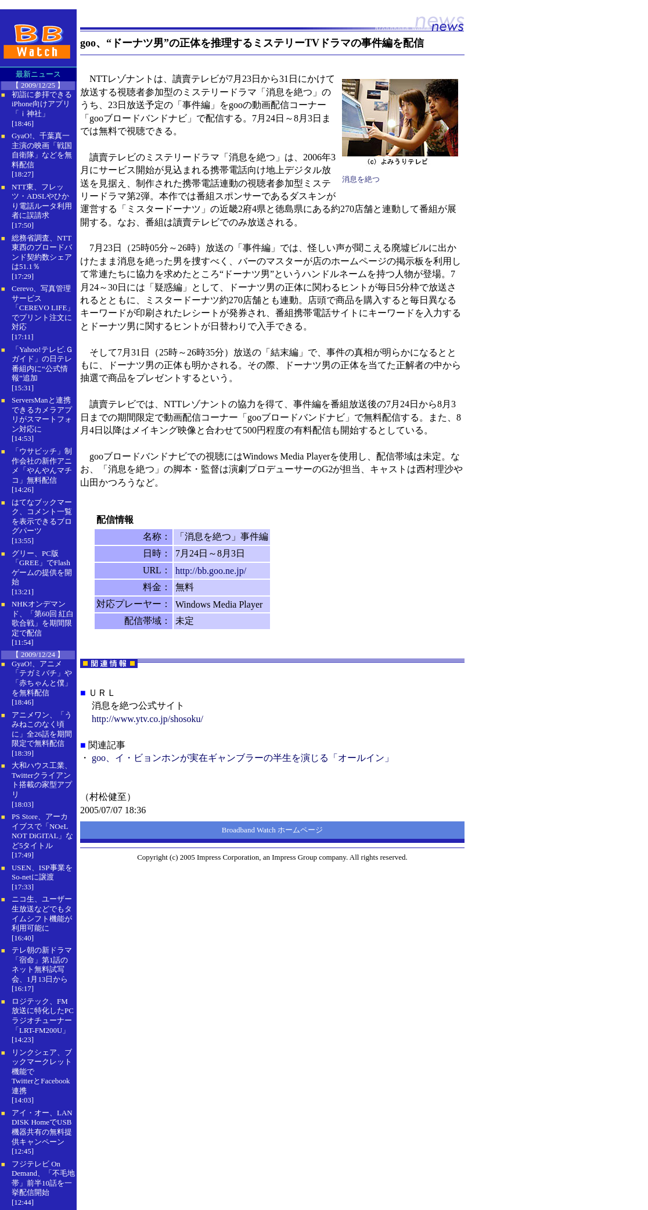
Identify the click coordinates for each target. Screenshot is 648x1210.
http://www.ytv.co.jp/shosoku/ (147, 719)
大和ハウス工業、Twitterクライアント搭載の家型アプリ (42, 780)
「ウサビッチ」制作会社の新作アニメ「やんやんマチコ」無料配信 (42, 465)
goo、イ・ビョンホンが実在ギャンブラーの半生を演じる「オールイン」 (243, 758)
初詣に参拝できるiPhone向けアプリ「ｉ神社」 (42, 104)
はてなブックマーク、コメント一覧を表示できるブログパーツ (42, 517)
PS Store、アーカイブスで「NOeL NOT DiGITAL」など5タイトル (42, 831)
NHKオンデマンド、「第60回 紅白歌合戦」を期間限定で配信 (43, 618)
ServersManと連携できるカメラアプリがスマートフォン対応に (42, 414)
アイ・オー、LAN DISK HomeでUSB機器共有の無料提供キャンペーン (42, 1127)
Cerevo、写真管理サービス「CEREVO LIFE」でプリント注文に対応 (43, 307)
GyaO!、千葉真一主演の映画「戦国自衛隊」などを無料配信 (42, 150)
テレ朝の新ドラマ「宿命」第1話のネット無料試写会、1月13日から (42, 964)
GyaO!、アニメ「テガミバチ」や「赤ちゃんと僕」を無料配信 (42, 678)
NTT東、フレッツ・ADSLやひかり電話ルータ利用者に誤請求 (42, 201)
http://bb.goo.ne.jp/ (210, 571)
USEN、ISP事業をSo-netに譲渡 (42, 872)
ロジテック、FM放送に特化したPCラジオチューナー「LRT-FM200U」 (43, 1016)
